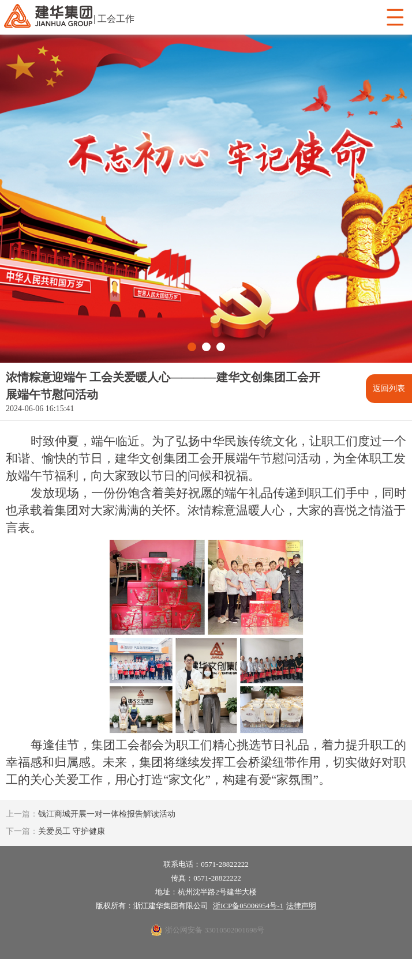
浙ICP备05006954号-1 (248, 905)
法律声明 (301, 905)
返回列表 (389, 388)
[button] (192, 347)
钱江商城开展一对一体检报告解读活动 (90, 814)
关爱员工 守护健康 (55, 831)
